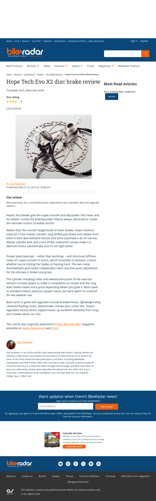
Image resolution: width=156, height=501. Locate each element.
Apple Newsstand (34, 328)
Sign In (134, 40)
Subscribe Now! (74, 446)
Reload (111, 96)
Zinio (54, 328)
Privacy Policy (141, 413)
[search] (145, 53)
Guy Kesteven (24, 342)
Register (144, 40)
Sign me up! (106, 407)
